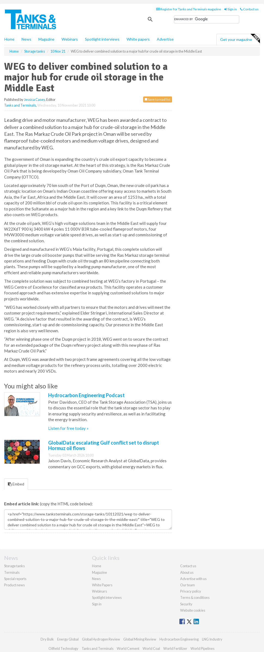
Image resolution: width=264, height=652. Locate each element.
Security (186, 604)
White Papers (102, 585)
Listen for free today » (68, 428)
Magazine (46, 39)
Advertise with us (193, 578)
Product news (14, 585)
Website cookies (192, 610)
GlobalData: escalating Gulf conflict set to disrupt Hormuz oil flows (103, 445)
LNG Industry (212, 639)
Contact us (249, 9)
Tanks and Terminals (20, 105)
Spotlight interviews (102, 39)
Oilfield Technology (63, 648)
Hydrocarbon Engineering (179, 639)
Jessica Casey (34, 99)
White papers (138, 39)
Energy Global (68, 639)
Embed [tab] (16, 484)
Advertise (165, 39)
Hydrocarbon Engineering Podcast (86, 395)
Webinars (70, 39)
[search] (206, 19)
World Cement (128, 648)
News (96, 578)
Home (9, 39)
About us (187, 572)
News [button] (26, 39)
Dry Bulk (47, 639)
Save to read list (157, 99)
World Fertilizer (175, 648)
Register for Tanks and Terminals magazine (188, 9)
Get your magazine (240, 38)
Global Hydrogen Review (101, 639)
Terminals (12, 572)
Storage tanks (14, 566)
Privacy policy (190, 591)
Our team (187, 585)
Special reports (15, 578)
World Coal (151, 648)
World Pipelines (202, 648)
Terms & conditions (195, 597)
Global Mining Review (139, 639)
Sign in (230, 9)
